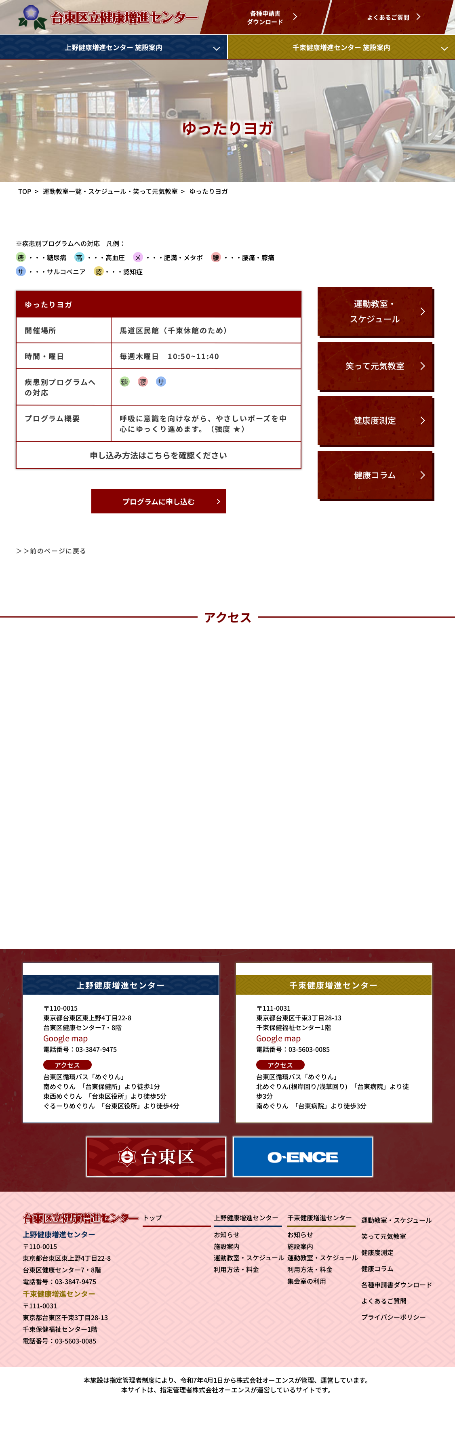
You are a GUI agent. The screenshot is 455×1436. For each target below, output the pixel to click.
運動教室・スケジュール (249, 1257)
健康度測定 (377, 1252)
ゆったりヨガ (208, 191)
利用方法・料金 (236, 1269)
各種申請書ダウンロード (396, 1284)
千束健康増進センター (319, 1217)
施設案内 (227, 1246)
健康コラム (377, 1268)
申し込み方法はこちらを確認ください (158, 455)
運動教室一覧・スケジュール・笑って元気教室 (110, 191)
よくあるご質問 (384, 1301)
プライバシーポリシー (393, 1317)
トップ (152, 1217)
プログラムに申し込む (158, 501)
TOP (25, 191)
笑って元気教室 (383, 1236)
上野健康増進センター (246, 1217)
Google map (65, 1038)
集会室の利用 (306, 1281)
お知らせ (227, 1234)
